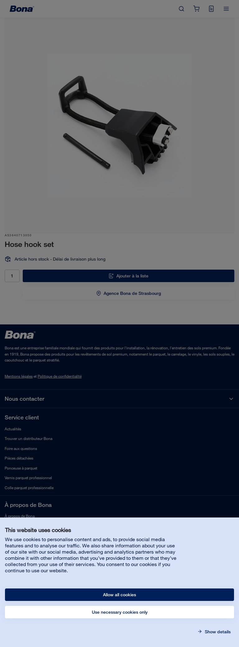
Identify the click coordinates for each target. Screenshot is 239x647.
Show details (217, 632)
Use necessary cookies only (120, 612)
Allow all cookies (119, 594)
